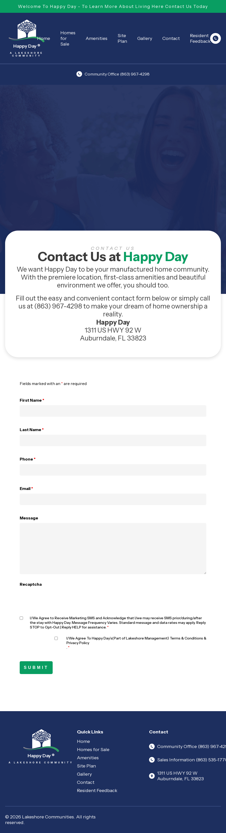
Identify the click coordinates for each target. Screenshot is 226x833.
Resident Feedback (97, 790)
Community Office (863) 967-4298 (113, 74)
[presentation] (58, 599)
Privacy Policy (77, 642)
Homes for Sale (67, 38)
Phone (28, 459)
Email (26, 488)
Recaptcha (31, 584)
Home (43, 38)
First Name (32, 400)
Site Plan (122, 38)
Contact (171, 38)
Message (29, 517)
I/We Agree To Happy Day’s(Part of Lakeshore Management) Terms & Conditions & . (136, 643)
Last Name (32, 429)
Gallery (144, 38)
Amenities (96, 38)
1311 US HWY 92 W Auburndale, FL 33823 (176, 776)
